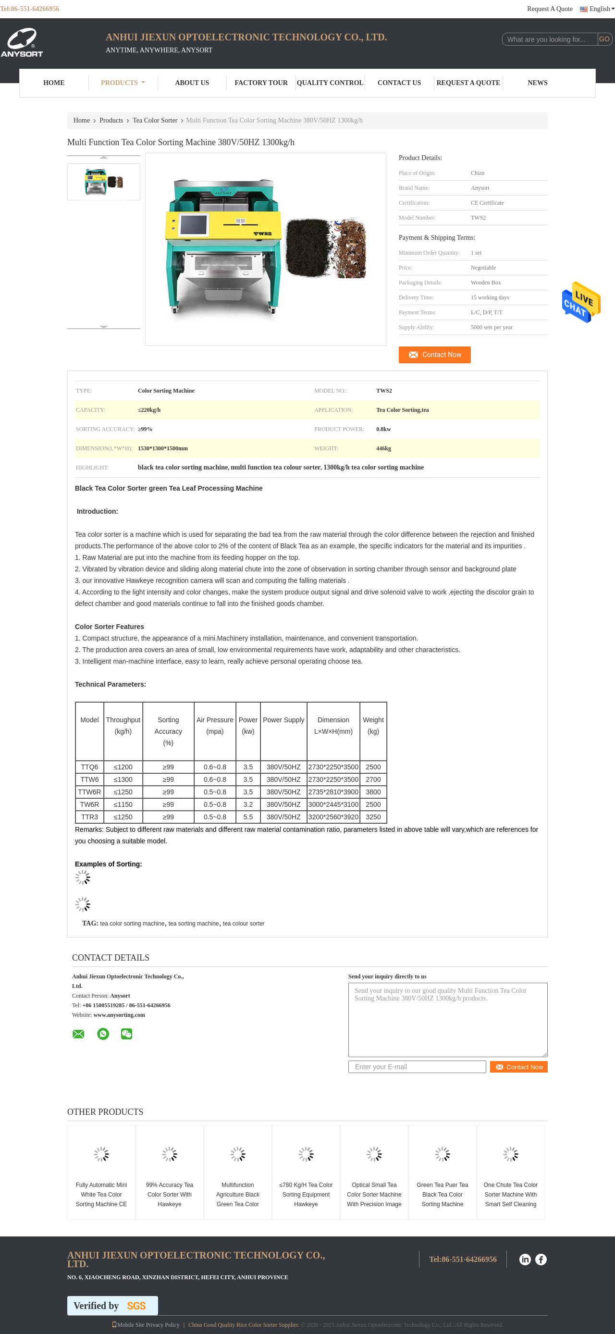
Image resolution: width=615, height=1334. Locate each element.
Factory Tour (260, 82)
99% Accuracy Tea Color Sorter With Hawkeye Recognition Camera (169, 1199)
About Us (192, 82)
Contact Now (442, 354)
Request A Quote (550, 8)
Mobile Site (127, 1325)
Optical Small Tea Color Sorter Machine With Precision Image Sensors (374, 1199)
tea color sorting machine (132, 923)
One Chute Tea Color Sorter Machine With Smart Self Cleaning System (511, 1199)
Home (53, 82)
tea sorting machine (194, 923)
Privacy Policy (163, 1325)
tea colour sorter (244, 923)
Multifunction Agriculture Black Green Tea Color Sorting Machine (237, 1199)
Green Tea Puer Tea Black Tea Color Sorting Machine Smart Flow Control (442, 1199)
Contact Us (399, 82)
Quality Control (330, 82)
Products (123, 82)
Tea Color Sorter (155, 120)
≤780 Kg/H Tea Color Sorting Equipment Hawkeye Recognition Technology (305, 1204)
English (602, 8)
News (538, 82)
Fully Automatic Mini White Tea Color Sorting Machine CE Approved (101, 1199)
